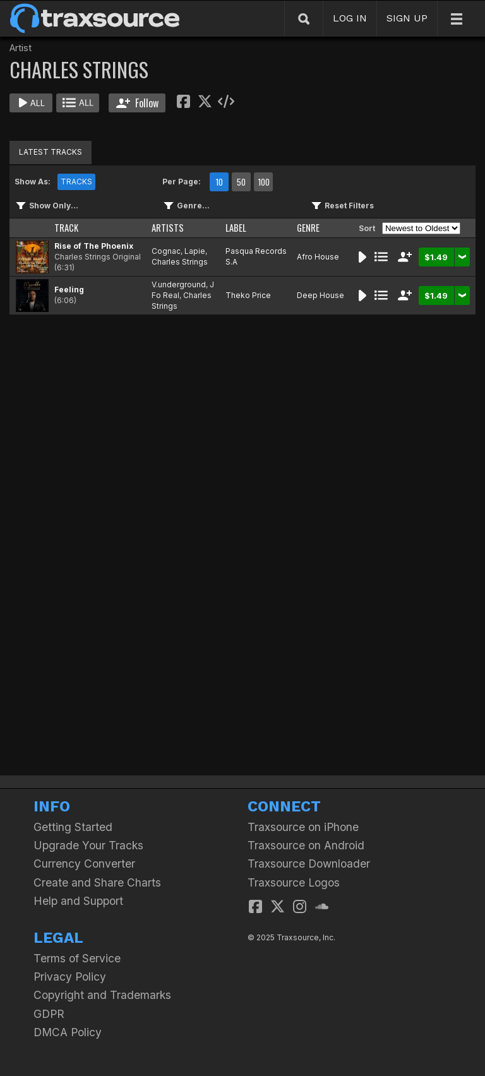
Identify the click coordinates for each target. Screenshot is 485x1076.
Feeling (69, 289)
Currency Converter (84, 863)
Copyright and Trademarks (102, 994)
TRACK (66, 227)
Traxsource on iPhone (303, 827)
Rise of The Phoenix (93, 246)
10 (219, 182)
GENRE (308, 227)
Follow (137, 103)
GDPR (48, 1013)
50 (241, 182)
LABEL (235, 227)
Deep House (320, 295)
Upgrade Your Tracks (88, 845)
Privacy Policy (69, 976)
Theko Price (248, 295)
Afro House (318, 256)
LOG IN (350, 18)
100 (264, 182)
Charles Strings (180, 261)
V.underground (179, 284)
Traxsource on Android (306, 845)
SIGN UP (407, 18)
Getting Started (72, 827)
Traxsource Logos (294, 882)
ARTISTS (168, 227)
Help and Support (78, 900)
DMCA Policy (67, 1032)
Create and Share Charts (97, 882)
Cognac (166, 251)
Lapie (194, 251)
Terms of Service (77, 958)
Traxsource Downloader (309, 863)
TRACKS (76, 181)
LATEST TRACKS (50, 152)
